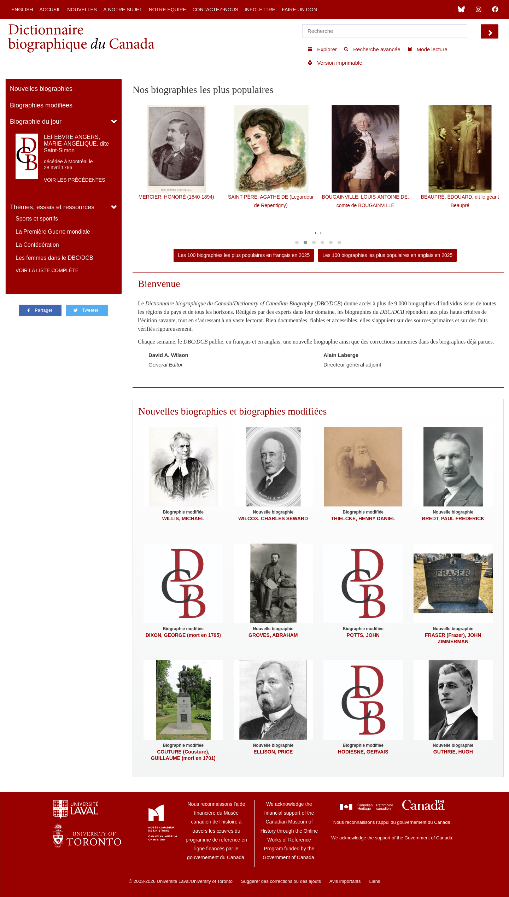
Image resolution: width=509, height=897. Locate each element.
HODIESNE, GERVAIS (363, 752)
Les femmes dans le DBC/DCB (54, 258)
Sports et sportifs (37, 219)
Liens (374, 881)
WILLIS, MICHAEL (183, 518)
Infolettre (260, 9)
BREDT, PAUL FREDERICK (453, 518)
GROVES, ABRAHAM (273, 635)
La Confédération (37, 245)
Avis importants (345, 881)
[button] (297, 242)
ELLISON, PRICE (273, 752)
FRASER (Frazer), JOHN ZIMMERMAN (453, 638)
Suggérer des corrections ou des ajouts (281, 881)
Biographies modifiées (41, 105)
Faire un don (299, 9)
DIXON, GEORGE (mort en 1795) (183, 635)
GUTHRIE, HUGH (453, 752)
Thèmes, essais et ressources (52, 207)
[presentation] (315, 232)
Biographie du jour (36, 121)
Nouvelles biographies (41, 88)
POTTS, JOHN (363, 635)
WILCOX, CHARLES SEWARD (273, 518)
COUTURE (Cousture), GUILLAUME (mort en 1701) (183, 755)
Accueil (50, 9)
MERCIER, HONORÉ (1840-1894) (176, 197)
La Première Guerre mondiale (53, 232)
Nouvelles (82, 9)
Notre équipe (167, 9)
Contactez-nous (215, 9)
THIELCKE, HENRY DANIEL (363, 518)
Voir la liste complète (47, 270)
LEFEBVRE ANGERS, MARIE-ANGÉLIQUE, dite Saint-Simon (76, 143)
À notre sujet (122, 9)
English (22, 9)
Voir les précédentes (74, 180)
